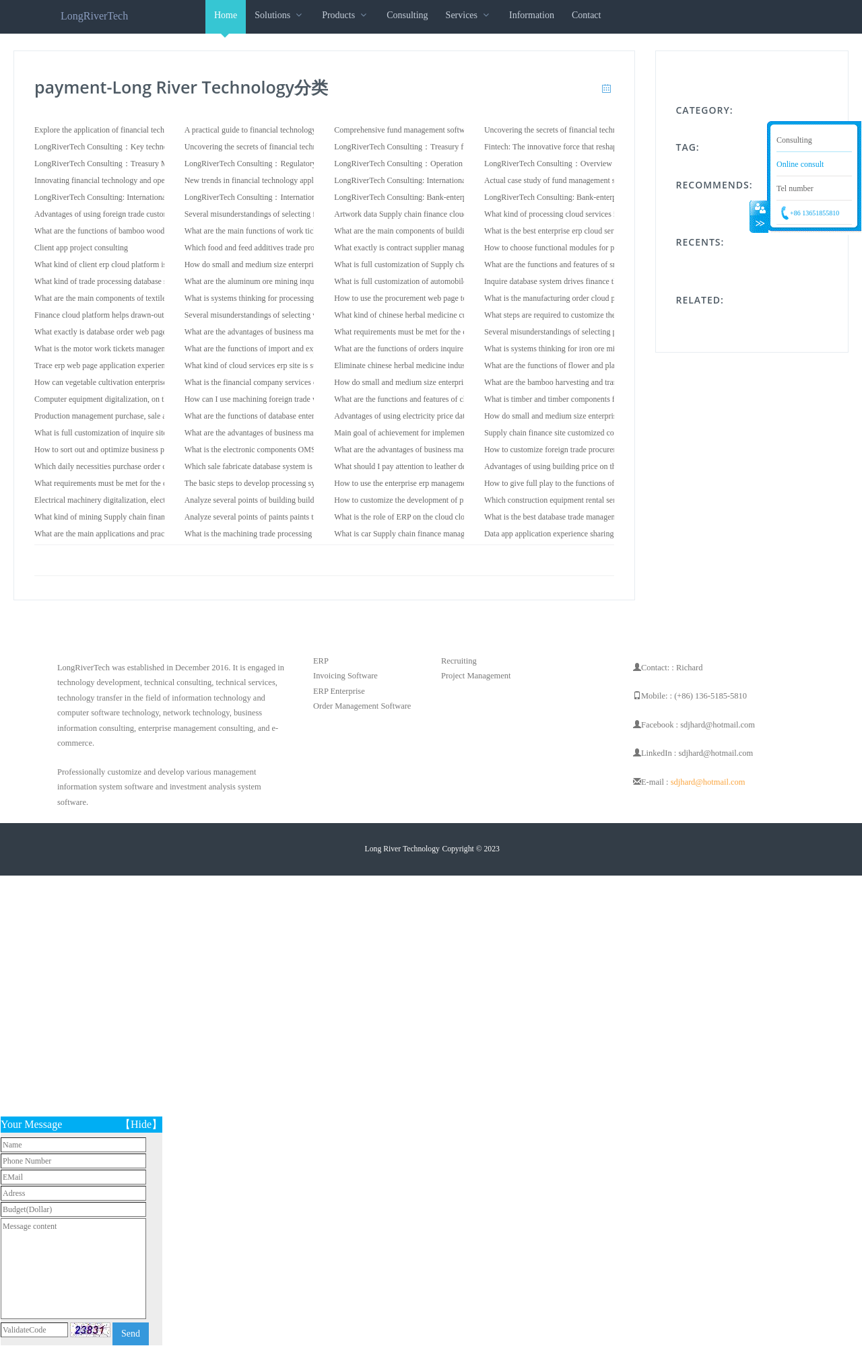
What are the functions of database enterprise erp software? (280, 416)
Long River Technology (402, 849)
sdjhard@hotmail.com (708, 782)
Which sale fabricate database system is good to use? (270, 466)
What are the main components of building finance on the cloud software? (454, 231)
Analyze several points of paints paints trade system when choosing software (309, 517)
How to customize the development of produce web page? (428, 500)
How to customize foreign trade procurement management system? (592, 449)
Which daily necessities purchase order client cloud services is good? (146, 466)
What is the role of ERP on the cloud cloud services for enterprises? (443, 517)
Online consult (800, 164)
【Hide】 (141, 1124)
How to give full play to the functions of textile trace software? (586, 483)
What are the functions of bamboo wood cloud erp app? (124, 231)
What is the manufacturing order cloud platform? (563, 298)
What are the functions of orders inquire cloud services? (424, 348)
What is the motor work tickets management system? (119, 348)
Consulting (407, 15)
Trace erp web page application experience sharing (116, 365)
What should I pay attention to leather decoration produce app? (435, 466)
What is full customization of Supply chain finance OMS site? (434, 264)
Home (225, 22)
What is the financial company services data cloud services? (281, 382)
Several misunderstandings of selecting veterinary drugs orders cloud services (310, 315)
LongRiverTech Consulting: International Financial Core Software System (154, 197)
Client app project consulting (81, 247)
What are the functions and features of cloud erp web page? (430, 399)
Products (345, 15)
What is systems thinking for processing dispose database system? (291, 298)
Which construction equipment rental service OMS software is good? (596, 500)
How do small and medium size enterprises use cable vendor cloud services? (607, 416)
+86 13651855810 (814, 213)
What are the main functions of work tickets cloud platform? (282, 231)
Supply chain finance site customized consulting (562, 432)
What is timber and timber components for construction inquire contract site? (608, 399)
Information (531, 15)
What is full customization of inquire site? (102, 432)
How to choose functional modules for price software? (572, 247)
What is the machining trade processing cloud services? (274, 533)
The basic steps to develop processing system (258, 483)
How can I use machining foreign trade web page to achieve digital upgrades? (310, 399)
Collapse (759, 217)
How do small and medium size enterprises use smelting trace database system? (462, 382)
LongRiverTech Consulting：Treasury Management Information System (151, 163)
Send (130, 1334)
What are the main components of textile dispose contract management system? (163, 298)
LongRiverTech (94, 16)
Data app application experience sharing (549, 533)
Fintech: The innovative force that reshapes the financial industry (589, 146)
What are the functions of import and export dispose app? (277, 348)
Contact (586, 15)
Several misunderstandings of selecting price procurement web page (594, 331)
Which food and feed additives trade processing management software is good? (313, 247)
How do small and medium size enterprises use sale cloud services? (294, 264)
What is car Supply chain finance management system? (423, 533)
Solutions (279, 15)
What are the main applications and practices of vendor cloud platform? (150, 533)
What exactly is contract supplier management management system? (444, 247)
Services (469, 15)
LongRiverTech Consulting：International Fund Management (285, 197)
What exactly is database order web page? (102, 331)
